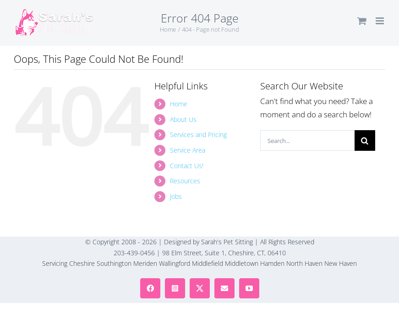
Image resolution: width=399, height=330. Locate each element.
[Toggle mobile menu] (380, 21)
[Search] (365, 140)
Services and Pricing (198, 134)
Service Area (187, 150)
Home (178, 103)
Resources (185, 180)
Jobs (176, 196)
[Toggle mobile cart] (361, 21)
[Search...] (307, 140)
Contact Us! (186, 165)
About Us (183, 119)
